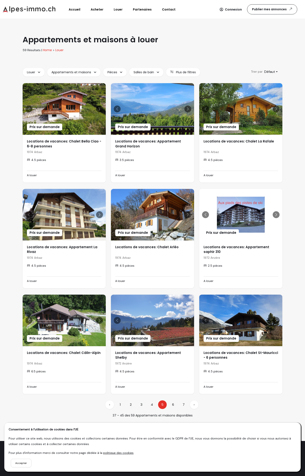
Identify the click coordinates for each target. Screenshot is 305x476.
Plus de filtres (183, 72)
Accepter (21, 463)
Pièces (114, 72)
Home (47, 50)
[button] (231, 9)
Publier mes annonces (272, 9)
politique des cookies (118, 453)
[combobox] (271, 72)
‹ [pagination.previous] (109, 404)
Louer (59, 50)
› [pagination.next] (194, 404)
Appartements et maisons (73, 72)
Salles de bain (146, 72)
